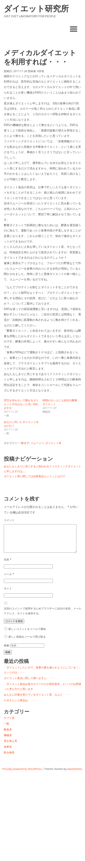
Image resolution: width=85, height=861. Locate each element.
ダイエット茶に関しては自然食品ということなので (34, 476)
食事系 (8, 746)
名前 (7, 559)
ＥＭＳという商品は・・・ (20, 700)
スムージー (37, 443)
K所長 (40, 71)
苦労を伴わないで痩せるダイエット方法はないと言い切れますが (21, 404)
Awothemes (74, 769)
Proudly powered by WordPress (22, 769)
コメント (9, 520)
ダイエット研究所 (36, 8)
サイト (8, 588)
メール (9, 574)
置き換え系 (10, 741)
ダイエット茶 (53, 443)
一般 (21, 443)
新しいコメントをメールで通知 (27, 629)
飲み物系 (9, 752)
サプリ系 (9, 718)
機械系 (8, 735)
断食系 (8, 729)
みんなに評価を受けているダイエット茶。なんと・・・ (37, 694)
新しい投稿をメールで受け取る (27, 636)
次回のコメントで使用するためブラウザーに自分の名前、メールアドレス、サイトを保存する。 (42, 611)
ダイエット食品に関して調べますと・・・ (29, 678)
